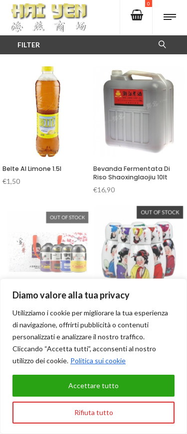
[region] (93, 356)
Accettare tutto (93, 385)
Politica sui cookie (98, 360)
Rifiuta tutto (93, 412)
